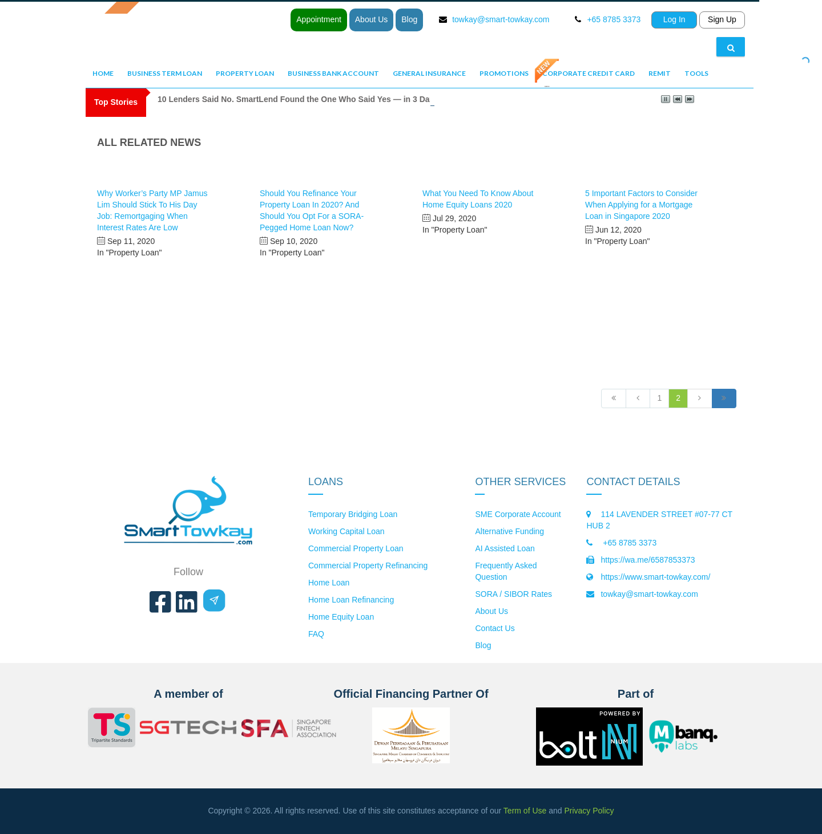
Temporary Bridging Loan (352, 514)
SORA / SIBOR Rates (513, 594)
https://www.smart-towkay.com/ (655, 576)
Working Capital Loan (346, 531)
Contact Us (494, 628)
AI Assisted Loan (504, 548)
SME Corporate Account (518, 514)
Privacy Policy (589, 810)
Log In (674, 19)
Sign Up (722, 19)
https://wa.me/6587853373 (648, 559)
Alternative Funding (509, 531)
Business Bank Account (333, 73)
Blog (409, 19)
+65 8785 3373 (628, 542)
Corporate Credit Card (588, 73)
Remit (659, 73)
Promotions (504, 73)
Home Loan (328, 582)
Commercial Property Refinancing (368, 565)
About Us (371, 19)
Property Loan (245, 73)
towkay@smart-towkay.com (500, 19)
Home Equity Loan (341, 616)
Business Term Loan (164, 73)
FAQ (316, 633)
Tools (696, 73)
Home (103, 73)
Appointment (318, 19)
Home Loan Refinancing (351, 599)
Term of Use (524, 810)
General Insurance (429, 73)
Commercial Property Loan (356, 548)
